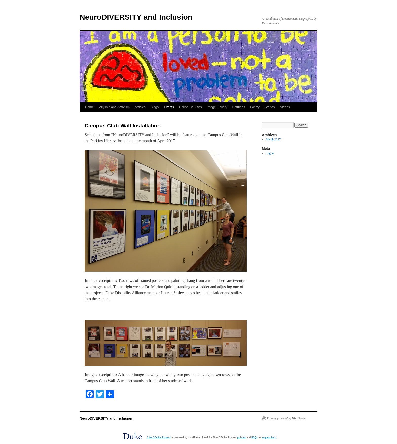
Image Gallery (217, 107)
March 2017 (273, 139)
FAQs (254, 437)
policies (241, 437)
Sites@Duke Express (159, 437)
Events (169, 107)
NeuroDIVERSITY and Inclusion (136, 17)
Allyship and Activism (114, 107)
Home (89, 107)
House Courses (190, 107)
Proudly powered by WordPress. (286, 418)
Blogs (155, 107)
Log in (270, 153)
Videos (285, 107)
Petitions (238, 107)
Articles (140, 107)
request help (269, 437)
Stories (270, 107)
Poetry (255, 107)
